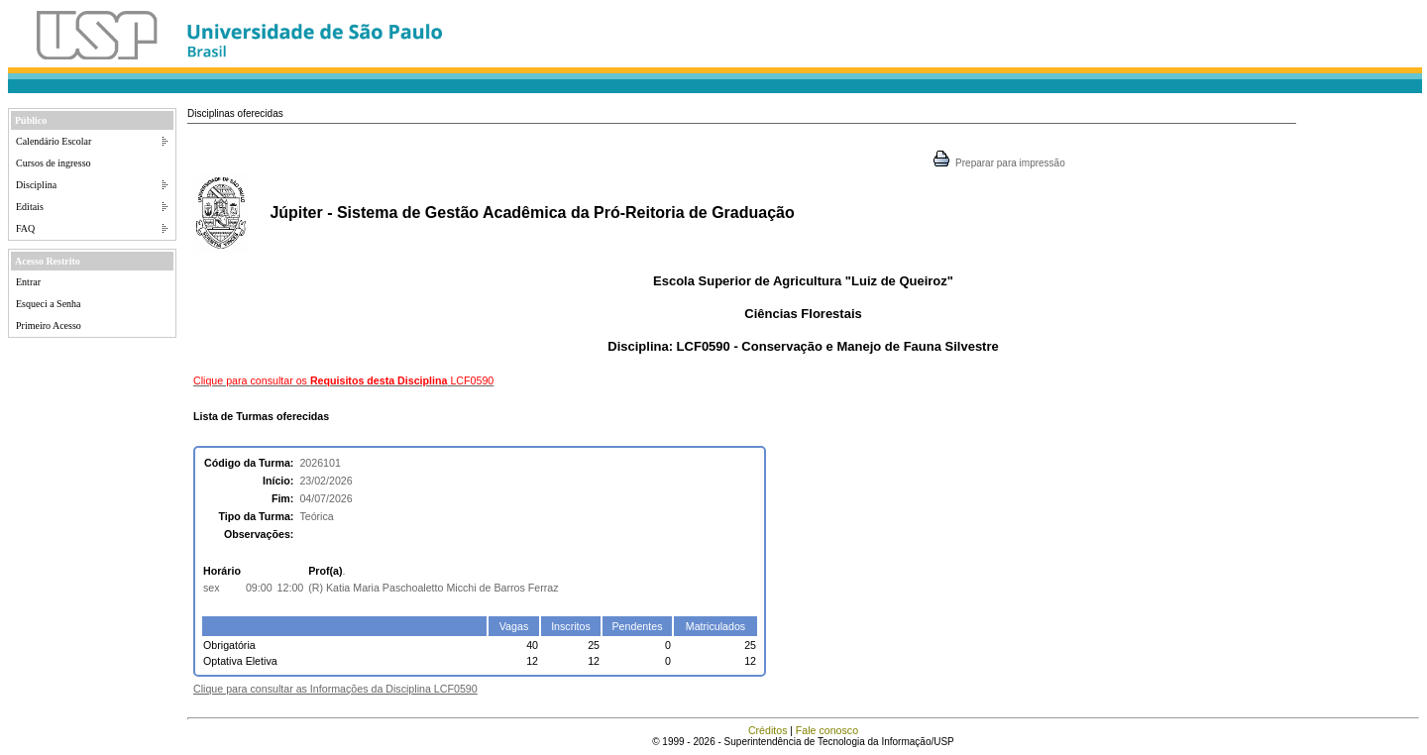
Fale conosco (827, 730)
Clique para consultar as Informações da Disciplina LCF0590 (335, 689)
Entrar (28, 281)
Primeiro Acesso (48, 325)
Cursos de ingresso (53, 163)
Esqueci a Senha (48, 303)
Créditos (768, 730)
